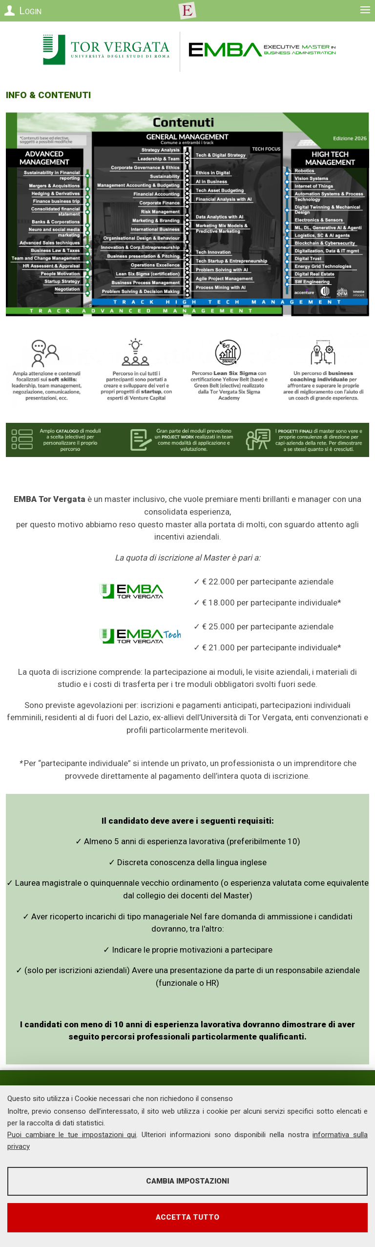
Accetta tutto (187, 1217)
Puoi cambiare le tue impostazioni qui (71, 1134)
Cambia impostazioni (187, 1181)
